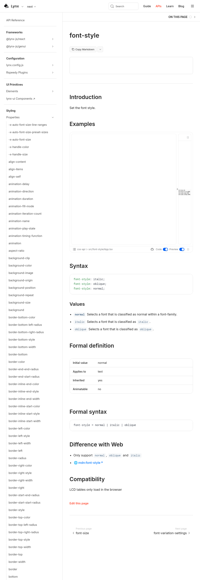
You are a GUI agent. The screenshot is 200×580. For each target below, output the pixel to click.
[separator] (177, 189)
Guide (147, 6)
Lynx (15, 6)
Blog (181, 6)
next (32, 6)
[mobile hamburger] (192, 6)
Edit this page (79, 503)
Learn (170, 6)
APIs (159, 6)
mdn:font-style (89, 463)
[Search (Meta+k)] (123, 6)
